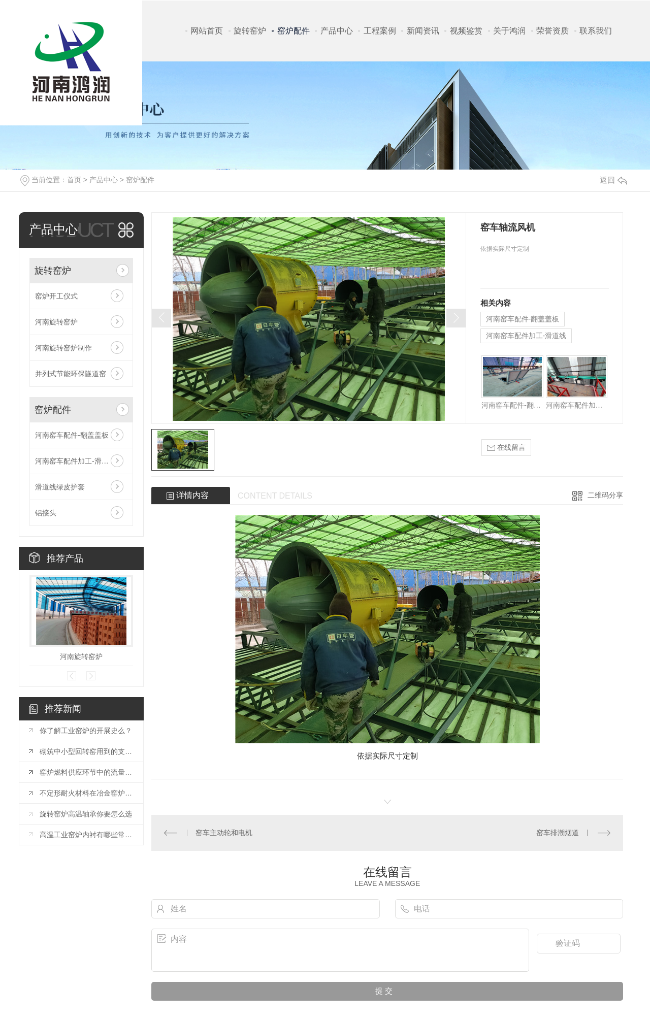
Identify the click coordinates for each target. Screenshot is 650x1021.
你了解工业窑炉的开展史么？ (86, 731)
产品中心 (336, 30)
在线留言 (506, 447)
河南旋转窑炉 (56, 322)
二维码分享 (605, 495)
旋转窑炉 (250, 30)
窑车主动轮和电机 (224, 833)
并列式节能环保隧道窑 (70, 374)
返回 (613, 180)
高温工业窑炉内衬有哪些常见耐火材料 (86, 835)
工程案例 (380, 30)
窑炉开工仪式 (56, 296)
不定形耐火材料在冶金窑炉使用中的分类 (86, 793)
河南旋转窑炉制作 (63, 348)
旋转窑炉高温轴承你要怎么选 (86, 814)
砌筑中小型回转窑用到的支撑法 (86, 751)
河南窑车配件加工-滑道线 (75, 461)
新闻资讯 (423, 30)
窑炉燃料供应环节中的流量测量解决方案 (86, 772)
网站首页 (206, 30)
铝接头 (45, 513)
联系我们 (595, 30)
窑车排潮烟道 (557, 833)
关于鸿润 (509, 30)
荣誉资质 (552, 30)
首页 (74, 180)
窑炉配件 (293, 30)
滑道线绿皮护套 (60, 487)
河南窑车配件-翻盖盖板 (72, 435)
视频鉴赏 (466, 30)
